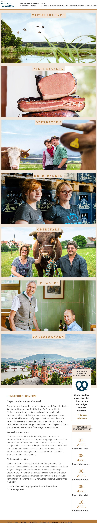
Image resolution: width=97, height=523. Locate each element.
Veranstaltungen (69, 6)
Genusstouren (54, 6)
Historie (88, 6)
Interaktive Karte (35, 4)
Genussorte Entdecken (25, 4)
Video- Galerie (44, 4)
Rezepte (81, 6)
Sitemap (3, 1)
